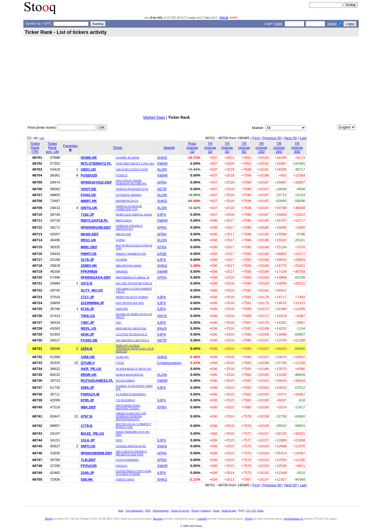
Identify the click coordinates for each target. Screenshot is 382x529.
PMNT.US (89, 254)
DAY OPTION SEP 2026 (130, 302)
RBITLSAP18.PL (94, 220)
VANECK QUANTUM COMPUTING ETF (129, 208)
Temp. (260, 510)
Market (169, 148)
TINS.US (88, 316)
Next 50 (290, 138)
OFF (42, 138)
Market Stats (154, 117)
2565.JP (87, 388)
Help (120, 510)
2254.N (86, 349)
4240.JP (87, 334)
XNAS (162, 328)
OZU (119, 322)
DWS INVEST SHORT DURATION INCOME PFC (131, 182)
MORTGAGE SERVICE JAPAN (134, 214)
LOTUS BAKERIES (127, 459)
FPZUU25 (89, 466)
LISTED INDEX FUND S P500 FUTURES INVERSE (133, 473)
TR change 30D (297, 148)
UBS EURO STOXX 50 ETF (132, 169)
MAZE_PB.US (92, 433)
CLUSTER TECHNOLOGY (132, 334)
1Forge (249, 518)
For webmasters (134, 510)
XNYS (162, 316)
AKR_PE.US (91, 369)
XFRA (162, 182)
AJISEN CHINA (125, 479)
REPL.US (88, 328)
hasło (278, 24)
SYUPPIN (121, 259)
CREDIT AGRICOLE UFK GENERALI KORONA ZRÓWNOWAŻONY (131, 416)
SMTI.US (88, 446)
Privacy (196, 510)
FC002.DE (89, 340)
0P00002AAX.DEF (96, 277)
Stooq (216, 510)
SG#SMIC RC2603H (127, 157)
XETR (162, 189)
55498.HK (89, 158)
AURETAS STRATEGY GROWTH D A (129, 227)
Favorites (70, 148)
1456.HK (88, 357)
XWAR (162, 163)
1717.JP (87, 297)
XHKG (162, 158)
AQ (29, 138)
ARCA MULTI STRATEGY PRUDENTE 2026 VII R (131, 453)
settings (205, 510)
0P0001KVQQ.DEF (96, 182)
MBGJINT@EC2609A (128, 265)
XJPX (161, 215)
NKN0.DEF (90, 234)
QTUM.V (88, 363)
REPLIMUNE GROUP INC (131, 328)
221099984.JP (92, 303)
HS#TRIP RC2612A (127, 200)
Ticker (118, 148)
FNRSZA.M (90, 394)
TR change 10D (261, 148)
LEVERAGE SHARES (129, 194)
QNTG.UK (89, 208)
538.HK (87, 479)
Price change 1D (192, 148)
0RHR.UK (89, 375)
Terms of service (180, 510)
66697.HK (89, 201)
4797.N (86, 416)
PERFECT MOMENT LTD (131, 253)
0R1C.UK (88, 240)
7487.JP (87, 323)
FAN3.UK (88, 195)
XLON (162, 169)
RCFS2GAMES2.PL (97, 381)
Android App (229, 510)
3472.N (86, 283)
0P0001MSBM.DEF (96, 453)
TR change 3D (227, 148)
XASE (162, 254)
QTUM (120, 362)
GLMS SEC (122, 356)
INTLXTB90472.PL (96, 163)
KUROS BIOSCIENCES (130, 374)
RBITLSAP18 (124, 220)
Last (303, 138)
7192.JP (87, 215)
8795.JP (87, 400)
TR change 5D (244, 148)
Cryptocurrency (169, 363)
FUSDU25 (89, 175)
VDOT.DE (88, 189)
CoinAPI (202, 518)
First (255, 138)
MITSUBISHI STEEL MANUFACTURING (128, 407)
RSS (147, 510)
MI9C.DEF (89, 247)
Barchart (158, 518)
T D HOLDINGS (125, 400)
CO (248, 510)
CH (253, 510)
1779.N (86, 426)
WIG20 (223, 17)
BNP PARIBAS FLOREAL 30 (132, 277)
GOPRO (120, 240)
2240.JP (87, 473)
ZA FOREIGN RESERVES (131, 394)
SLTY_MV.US (92, 290)
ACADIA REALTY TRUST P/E (134, 368)
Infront (48, 518)
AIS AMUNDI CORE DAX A (132, 340)
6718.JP (87, 309)
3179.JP (87, 260)
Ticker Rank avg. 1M (52, 148)
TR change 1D (210, 148)
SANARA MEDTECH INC (131, 446)
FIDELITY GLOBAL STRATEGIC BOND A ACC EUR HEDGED (135, 348)
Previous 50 (271, 138)
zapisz (332, 24)
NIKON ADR (123, 234)
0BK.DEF (88, 407)
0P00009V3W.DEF (96, 227)
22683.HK (89, 266)
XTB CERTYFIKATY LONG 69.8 (135, 163)
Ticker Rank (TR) (35, 148)
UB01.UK (88, 169)
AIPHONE (122, 308)
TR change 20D (279, 148)
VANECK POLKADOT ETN (132, 189)
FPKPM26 (89, 271)
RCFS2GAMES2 (125, 380)
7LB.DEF (88, 460)
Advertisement (161, 510)
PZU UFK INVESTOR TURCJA (134, 283)
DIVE (119, 440)
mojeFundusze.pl (293, 518)
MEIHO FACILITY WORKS (132, 297)
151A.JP (88, 440)
